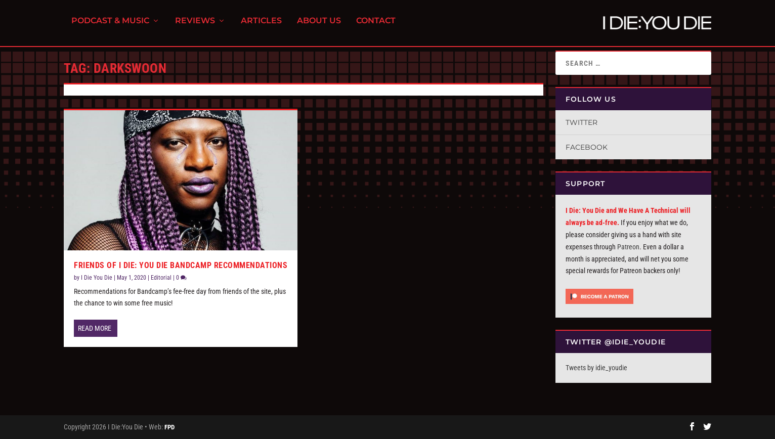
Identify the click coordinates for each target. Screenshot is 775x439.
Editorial (161, 277)
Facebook (587, 147)
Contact (376, 25)
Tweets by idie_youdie (596, 368)
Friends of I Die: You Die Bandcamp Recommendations (180, 266)
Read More (94, 328)
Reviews (195, 25)
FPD (169, 427)
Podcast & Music (110, 25)
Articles (261, 25)
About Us (319, 25)
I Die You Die (96, 277)
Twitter (581, 122)
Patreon (628, 247)
